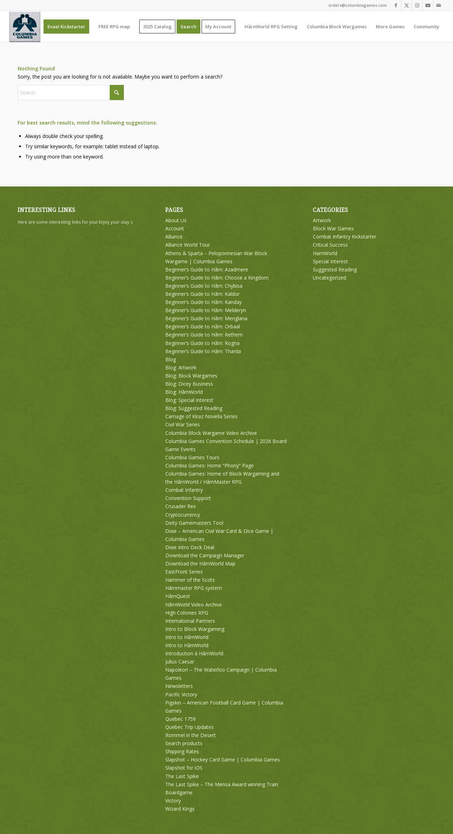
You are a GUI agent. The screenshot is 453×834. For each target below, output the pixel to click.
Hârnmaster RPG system (193, 588)
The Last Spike (182, 776)
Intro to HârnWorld (186, 637)
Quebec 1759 (180, 718)
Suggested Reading (335, 269)
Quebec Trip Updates (189, 727)
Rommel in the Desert (190, 735)
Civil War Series (182, 424)
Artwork (322, 220)
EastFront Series (184, 571)
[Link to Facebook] (396, 5)
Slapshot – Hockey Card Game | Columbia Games (222, 759)
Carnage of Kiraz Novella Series (201, 416)
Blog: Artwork (180, 367)
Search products (183, 743)
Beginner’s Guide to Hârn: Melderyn (205, 310)
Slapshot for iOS (183, 767)
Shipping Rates (182, 751)
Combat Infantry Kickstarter (344, 236)
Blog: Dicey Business (189, 383)
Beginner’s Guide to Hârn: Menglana (206, 318)
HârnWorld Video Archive (193, 604)
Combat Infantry (184, 490)
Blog (170, 359)
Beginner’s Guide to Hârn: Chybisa (203, 285)
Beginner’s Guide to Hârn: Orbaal (202, 326)
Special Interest (330, 261)
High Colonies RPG (186, 612)
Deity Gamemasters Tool (194, 522)
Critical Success (330, 244)
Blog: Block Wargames (191, 375)
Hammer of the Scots (190, 579)
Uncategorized (329, 277)
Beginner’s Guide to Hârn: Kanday (203, 302)
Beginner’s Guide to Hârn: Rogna (202, 343)
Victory (173, 800)
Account (174, 228)
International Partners (190, 620)
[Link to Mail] (438, 5)
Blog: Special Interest (189, 400)
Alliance (174, 236)
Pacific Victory (181, 694)
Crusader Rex (180, 506)
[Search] (71, 92)
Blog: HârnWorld (184, 392)
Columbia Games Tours (192, 457)
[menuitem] (66, 26)
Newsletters (179, 686)
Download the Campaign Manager (204, 555)
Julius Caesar (179, 661)
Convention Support (188, 498)
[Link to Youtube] (428, 5)
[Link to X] (406, 5)
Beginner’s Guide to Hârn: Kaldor (202, 294)
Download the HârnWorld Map (200, 563)
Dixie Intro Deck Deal (189, 547)
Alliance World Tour (187, 244)
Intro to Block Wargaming (194, 629)
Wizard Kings (180, 808)
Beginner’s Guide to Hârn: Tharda (203, 351)
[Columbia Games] (24, 26)
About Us (176, 220)
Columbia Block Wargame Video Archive (211, 433)
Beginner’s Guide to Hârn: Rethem (204, 334)
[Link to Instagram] (417, 5)
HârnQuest (177, 596)
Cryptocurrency (182, 514)
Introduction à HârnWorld (194, 653)
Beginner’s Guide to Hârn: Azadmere (206, 269)
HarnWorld (325, 253)
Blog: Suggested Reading (193, 408)
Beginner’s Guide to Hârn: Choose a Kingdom (217, 277)
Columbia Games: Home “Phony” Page (209, 465)
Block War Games (333, 228)
